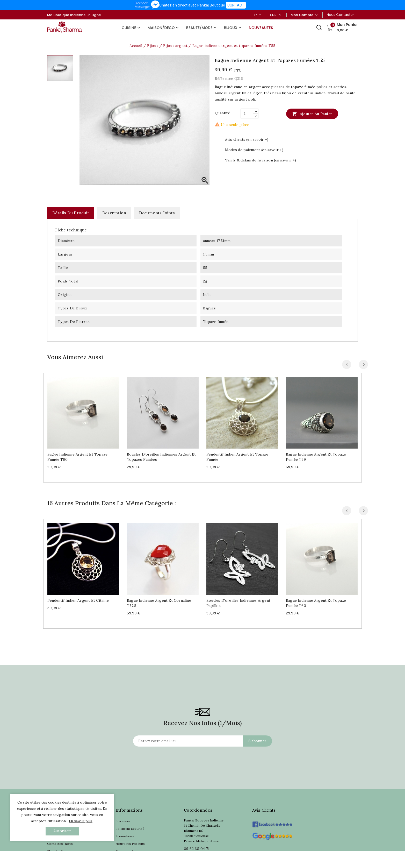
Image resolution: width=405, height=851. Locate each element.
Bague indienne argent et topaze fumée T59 (316, 457)
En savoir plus (80, 821)
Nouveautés (261, 27)
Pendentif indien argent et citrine (78, 600)
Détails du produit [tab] (70, 212)
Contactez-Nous (60, 844)
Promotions (124, 836)
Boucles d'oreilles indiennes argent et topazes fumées (161, 457)
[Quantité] (247, 113)
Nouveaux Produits (130, 844)
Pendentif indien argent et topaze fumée (237, 457)
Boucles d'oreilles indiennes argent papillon (238, 603)
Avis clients (264, 810)
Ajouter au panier (312, 114)
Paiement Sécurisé (129, 829)
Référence (224, 78)
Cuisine (131, 28)
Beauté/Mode (202, 28)
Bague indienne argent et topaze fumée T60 (77, 457)
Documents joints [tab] (157, 212)
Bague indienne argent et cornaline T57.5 (159, 603)
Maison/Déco (164, 28)
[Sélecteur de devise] (280, 15)
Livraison (122, 821)
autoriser (62, 830)
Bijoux (233, 28)
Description (114, 212)
